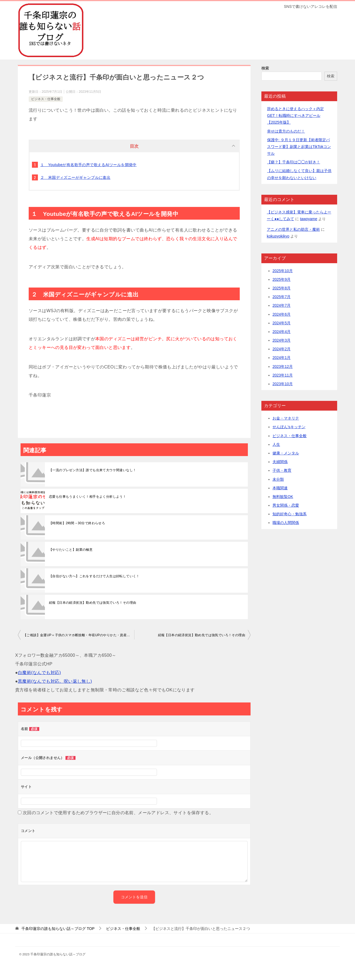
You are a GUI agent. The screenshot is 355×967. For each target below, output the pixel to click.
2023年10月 (282, 384)
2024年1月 (281, 357)
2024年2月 (281, 349)
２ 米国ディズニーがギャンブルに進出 (75, 177)
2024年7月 (281, 305)
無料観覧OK (282, 496)
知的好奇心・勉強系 (289, 514)
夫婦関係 (280, 462)
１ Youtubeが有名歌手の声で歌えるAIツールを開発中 (88, 165)
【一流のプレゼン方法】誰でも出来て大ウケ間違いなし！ (92, 470)
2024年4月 (281, 331)
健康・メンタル (285, 453)
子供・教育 (281, 470)
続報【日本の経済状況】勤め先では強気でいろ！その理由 (92, 603)
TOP (57, 928)
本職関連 (280, 488)
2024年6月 (281, 314)
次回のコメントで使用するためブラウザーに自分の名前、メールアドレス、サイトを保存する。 (118, 812)
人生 (276, 444)
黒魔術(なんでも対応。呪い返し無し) (55, 681)
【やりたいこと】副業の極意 (71, 550)
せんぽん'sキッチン (288, 427)
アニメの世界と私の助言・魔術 (293, 229)
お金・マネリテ (285, 418)
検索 (265, 68)
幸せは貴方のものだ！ (286, 131)
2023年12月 (282, 366)
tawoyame (308, 219)
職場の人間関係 (285, 522)
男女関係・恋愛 (285, 505)
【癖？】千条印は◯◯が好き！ (293, 162)
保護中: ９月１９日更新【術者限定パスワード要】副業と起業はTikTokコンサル (299, 147)
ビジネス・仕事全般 (45, 99)
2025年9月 (281, 279)
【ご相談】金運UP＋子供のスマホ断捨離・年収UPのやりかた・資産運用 (78, 635)
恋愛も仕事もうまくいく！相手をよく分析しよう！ (87, 497)
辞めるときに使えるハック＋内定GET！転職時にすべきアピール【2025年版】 (295, 115)
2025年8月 (281, 288)
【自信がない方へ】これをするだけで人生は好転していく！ (94, 576)
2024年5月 (281, 323)
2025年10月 (282, 271)
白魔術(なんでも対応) (39, 672)
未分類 (278, 479)
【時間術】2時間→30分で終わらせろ (77, 523)
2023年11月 (282, 375)
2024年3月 (281, 340)
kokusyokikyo (278, 236)
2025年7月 (281, 297)
